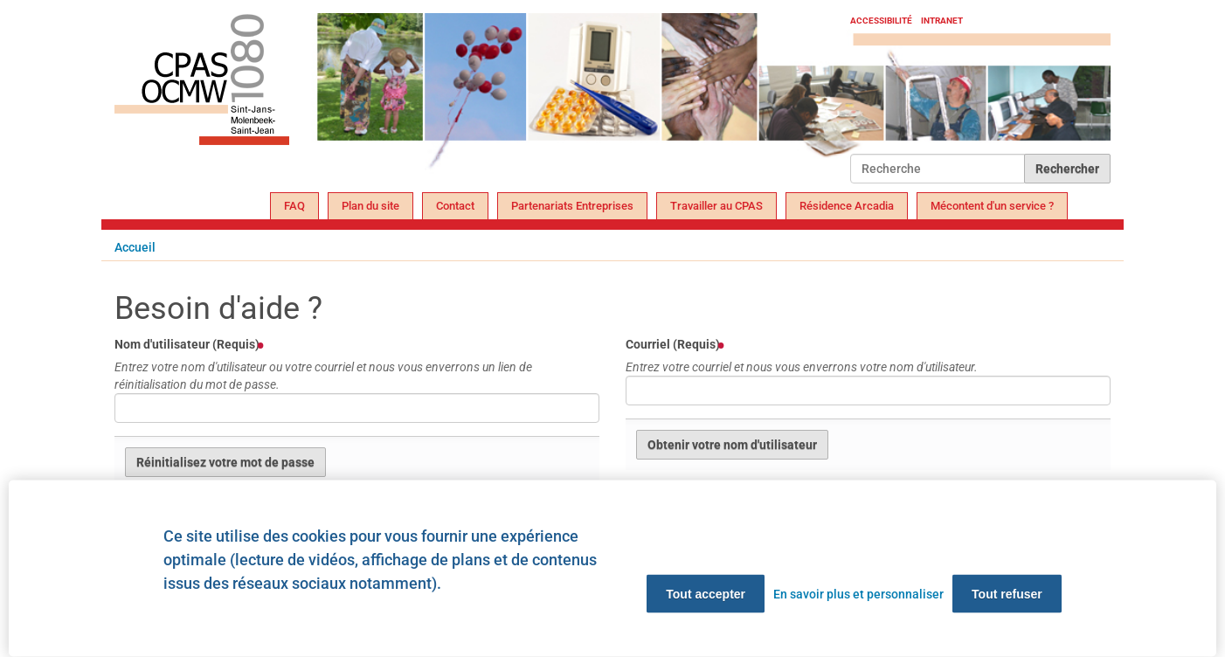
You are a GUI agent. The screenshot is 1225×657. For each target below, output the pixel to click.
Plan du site (370, 205)
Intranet (942, 20)
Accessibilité (881, 20)
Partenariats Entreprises (572, 205)
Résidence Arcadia (846, 205)
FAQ (294, 205)
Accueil (135, 247)
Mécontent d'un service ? (992, 205)
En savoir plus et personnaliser (858, 594)
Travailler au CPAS (716, 205)
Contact (455, 205)
